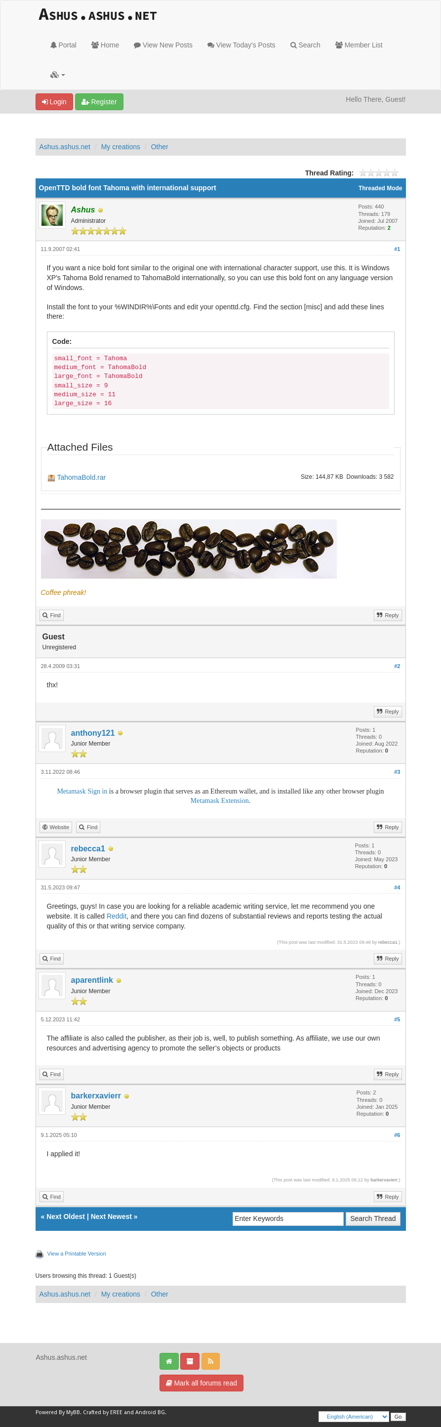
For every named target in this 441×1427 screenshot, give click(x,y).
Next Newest (111, 1216)
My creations (120, 147)
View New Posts (163, 45)
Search (305, 45)
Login (54, 102)
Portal (63, 45)
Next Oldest (65, 1216)
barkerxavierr (96, 1095)
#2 (397, 666)
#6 (397, 1135)
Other (159, 147)
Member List (359, 45)
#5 (397, 1019)
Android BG (150, 1412)
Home (105, 45)
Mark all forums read (201, 1383)
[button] (58, 74)
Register (99, 102)
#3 (397, 772)
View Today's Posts (241, 45)
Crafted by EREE (102, 1412)
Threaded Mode (380, 188)
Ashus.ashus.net (65, 147)
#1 (397, 249)
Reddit (116, 916)
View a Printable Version (76, 1254)
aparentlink (92, 980)
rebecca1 (88, 848)
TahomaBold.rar (81, 477)
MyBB (73, 1412)
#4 (397, 887)
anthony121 (93, 733)
